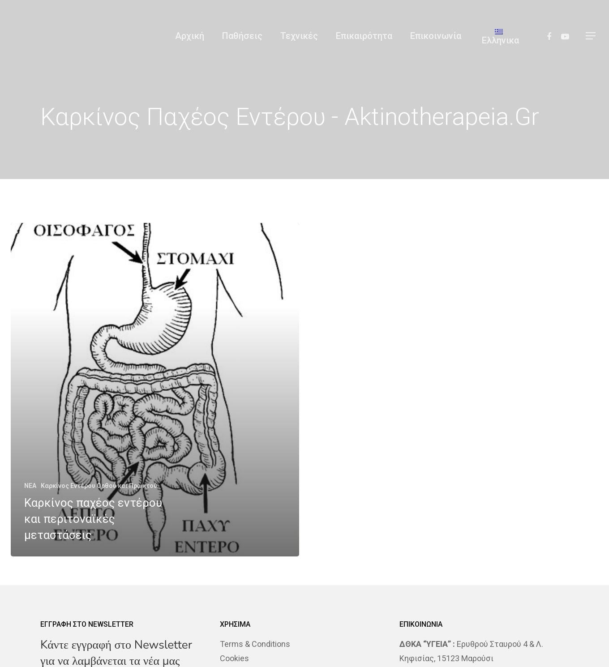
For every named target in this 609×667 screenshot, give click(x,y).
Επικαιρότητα (364, 35)
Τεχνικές (299, 35)
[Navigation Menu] (591, 35)
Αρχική (189, 35)
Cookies (234, 658)
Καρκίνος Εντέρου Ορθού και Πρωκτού (99, 485)
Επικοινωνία (435, 35)
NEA (30, 485)
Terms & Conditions (255, 644)
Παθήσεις (242, 35)
